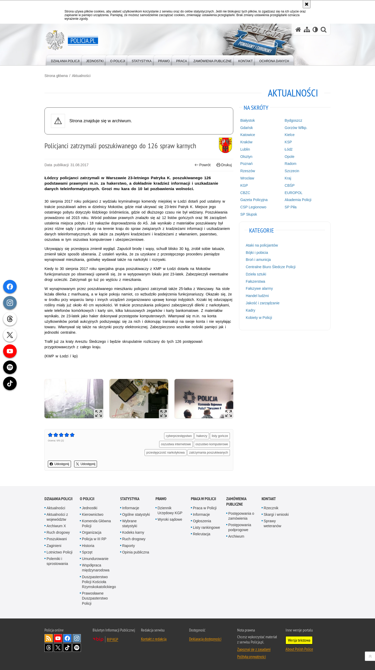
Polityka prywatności (251, 656)
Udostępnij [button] (59, 464)
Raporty (128, 546)
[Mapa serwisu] (307, 29)
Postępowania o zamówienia (241, 515)
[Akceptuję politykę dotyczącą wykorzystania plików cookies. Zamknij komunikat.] (307, 4)
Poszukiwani (57, 539)
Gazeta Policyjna (254, 200)
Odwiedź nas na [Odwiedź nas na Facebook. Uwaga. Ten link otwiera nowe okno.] (67, 638)
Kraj (288, 178)
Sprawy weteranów (272, 523)
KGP (244, 185)
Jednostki (89, 508)
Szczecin (292, 171)
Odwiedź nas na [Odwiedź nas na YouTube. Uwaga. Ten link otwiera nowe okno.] (58, 638)
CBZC (245, 193)
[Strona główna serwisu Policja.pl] (298, 29)
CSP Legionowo (253, 207)
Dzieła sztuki (256, 274)
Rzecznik (271, 508)
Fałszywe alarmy (259, 288)
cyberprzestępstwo (179, 436)
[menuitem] (65, 60)
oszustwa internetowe (176, 444)
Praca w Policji (203, 498)
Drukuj (224, 165)
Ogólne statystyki (136, 514)
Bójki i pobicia (257, 252)
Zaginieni (54, 546)
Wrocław (247, 178)
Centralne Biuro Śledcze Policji (270, 267)
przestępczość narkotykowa (165, 452)
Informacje (130, 508)
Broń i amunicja (258, 259)
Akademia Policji (298, 200)
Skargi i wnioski (276, 514)
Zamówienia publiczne (236, 501)
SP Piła (291, 207)
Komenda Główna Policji (96, 523)
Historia (88, 546)
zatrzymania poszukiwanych (208, 452)
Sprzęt (87, 552)
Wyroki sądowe (170, 519)
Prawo (161, 498)
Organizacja (91, 532)
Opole (289, 156)
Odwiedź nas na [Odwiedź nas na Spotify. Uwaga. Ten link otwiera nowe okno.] (77, 647)
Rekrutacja (201, 534)
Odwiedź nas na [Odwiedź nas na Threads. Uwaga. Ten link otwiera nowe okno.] (48, 647)
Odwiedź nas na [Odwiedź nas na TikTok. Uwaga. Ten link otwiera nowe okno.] (67, 647)
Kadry (250, 310)
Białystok (247, 120)
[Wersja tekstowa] (315, 29)
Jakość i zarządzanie (263, 303)
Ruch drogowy (58, 532)
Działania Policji (58, 498)
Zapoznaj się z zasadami (253, 649)
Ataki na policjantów (262, 245)
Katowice (247, 135)
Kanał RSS (48, 638)
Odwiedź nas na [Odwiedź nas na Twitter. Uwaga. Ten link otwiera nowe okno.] (58, 647)
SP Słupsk (248, 214)
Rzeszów (247, 171)
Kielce (290, 135)
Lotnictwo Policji (60, 552)
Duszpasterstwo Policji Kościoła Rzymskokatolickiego (99, 582)
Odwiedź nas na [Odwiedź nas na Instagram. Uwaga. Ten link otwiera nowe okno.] (77, 638)
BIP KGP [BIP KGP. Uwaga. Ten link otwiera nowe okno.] (112, 639)
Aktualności (81, 76)
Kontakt (269, 498)
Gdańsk (246, 128)
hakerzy (201, 436)
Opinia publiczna (135, 552)
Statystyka (129, 498)
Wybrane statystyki (129, 523)
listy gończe (220, 436)
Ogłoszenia (202, 521)
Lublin (245, 149)
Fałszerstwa (255, 281)
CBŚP (290, 185)
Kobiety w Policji (259, 317)
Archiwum (236, 536)
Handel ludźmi (257, 296)
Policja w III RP (94, 539)
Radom (290, 164)
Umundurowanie (95, 559)
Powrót (203, 165)
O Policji (87, 498)
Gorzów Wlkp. (296, 128)
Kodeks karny (133, 532)
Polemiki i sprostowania (57, 561)
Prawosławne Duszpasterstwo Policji (95, 598)
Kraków (246, 142)
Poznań (246, 164)
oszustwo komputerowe (212, 444)
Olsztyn (246, 156)
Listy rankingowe (206, 527)
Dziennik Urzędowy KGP (170, 510)
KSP (288, 142)
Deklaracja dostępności (205, 638)
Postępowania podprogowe (239, 527)
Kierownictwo (92, 514)
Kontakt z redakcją (153, 638)
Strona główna (56, 76)
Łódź (289, 149)
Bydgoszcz (293, 120)
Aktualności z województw (57, 516)
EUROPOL (293, 193)
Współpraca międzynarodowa (95, 567)
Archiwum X (56, 526)
